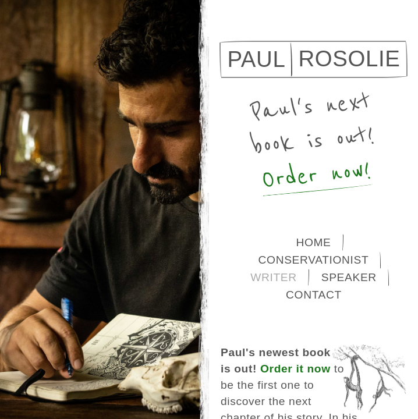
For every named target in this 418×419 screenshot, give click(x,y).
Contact (314, 295)
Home (313, 242)
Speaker (349, 277)
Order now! (316, 175)
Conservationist (313, 260)
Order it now (295, 369)
